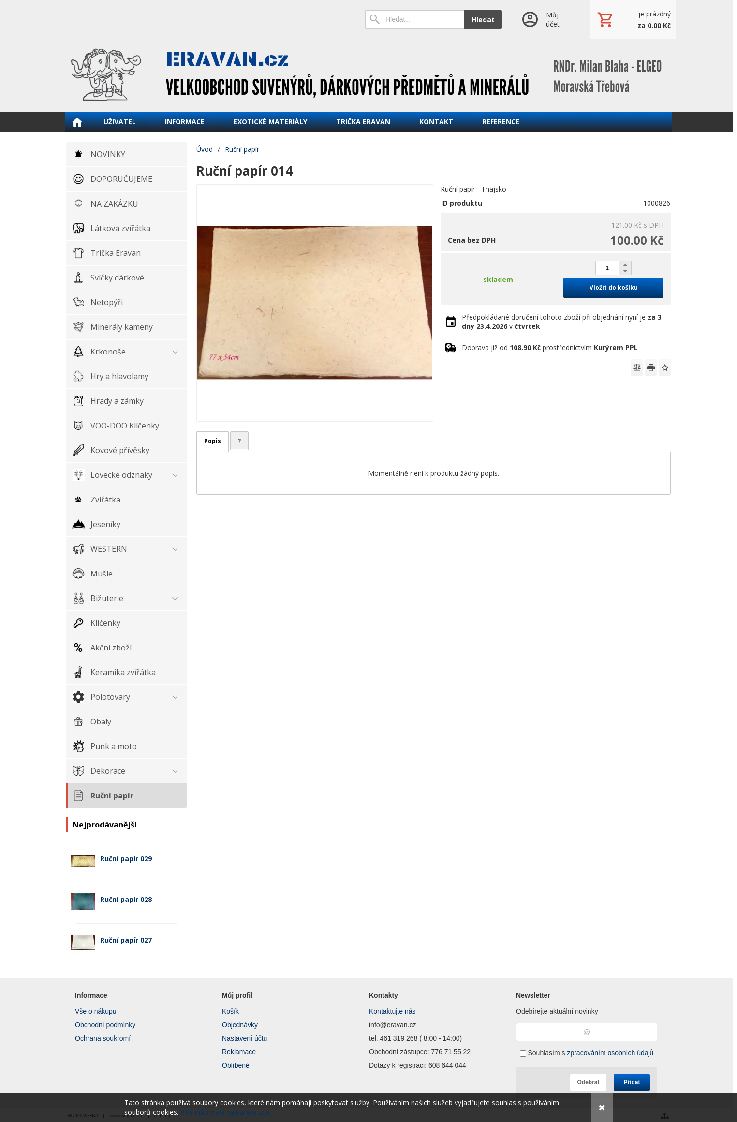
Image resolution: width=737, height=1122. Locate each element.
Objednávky (240, 1025)
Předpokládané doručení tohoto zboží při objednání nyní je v (562, 321)
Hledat (483, 19)
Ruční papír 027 (126, 940)
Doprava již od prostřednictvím (550, 347)
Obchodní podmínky (105, 1025)
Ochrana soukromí (103, 1038)
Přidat (631, 1082)
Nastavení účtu (244, 1038)
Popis (212, 441)
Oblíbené (236, 1065)
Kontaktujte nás (392, 1011)
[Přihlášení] (546, 19)
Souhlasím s (587, 1053)
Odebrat (588, 1082)
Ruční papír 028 (126, 899)
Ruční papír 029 (126, 858)
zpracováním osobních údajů (610, 1053)
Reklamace (239, 1052)
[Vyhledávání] (414, 19)
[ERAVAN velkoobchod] (368, 75)
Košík (230, 1011)
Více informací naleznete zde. (225, 1112)
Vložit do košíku (614, 287)
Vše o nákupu (96, 1011)
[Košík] (633, 19)
